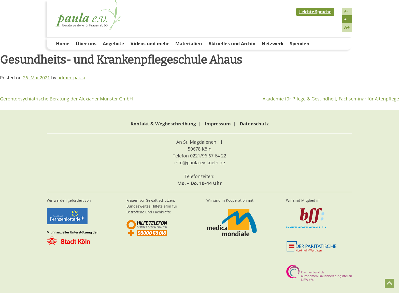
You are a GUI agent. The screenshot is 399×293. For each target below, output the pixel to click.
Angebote (113, 43)
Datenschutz (254, 124)
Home (62, 43)
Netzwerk (272, 43)
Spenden (299, 43)
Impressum (218, 124)
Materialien (188, 43)
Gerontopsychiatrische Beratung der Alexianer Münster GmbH (66, 99)
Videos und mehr (150, 43)
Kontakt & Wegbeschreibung (163, 124)
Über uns (86, 43)
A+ (347, 27)
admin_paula (71, 78)
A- (346, 11)
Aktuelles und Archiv (231, 43)
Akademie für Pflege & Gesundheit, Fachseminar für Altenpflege (331, 99)
